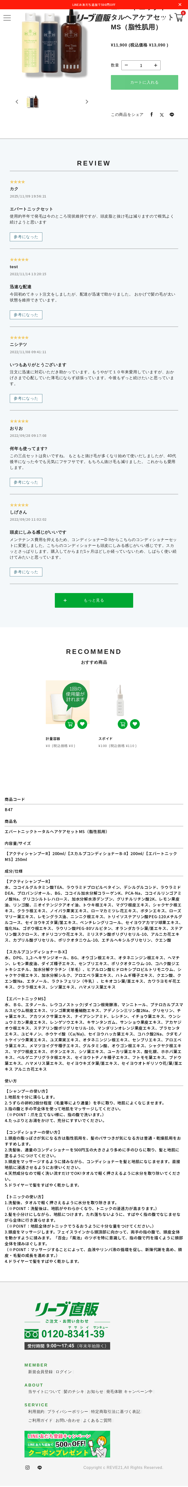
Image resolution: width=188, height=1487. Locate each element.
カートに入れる (144, 82)
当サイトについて (44, 1392)
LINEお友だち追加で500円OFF (94, 4)
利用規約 (36, 1412)
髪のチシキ (74, 1392)
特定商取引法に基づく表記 (116, 1412)
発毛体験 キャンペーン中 (129, 1392)
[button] (34, 104)
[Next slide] (87, 104)
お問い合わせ (68, 1421)
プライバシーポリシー (67, 1412)
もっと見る (94, 601)
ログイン (64, 1373)
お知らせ (95, 1392)
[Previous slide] (17, 104)
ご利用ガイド (40, 1421)
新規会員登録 (40, 1373)
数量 (115, 65)
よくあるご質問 (97, 1421)
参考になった (26, 237)
